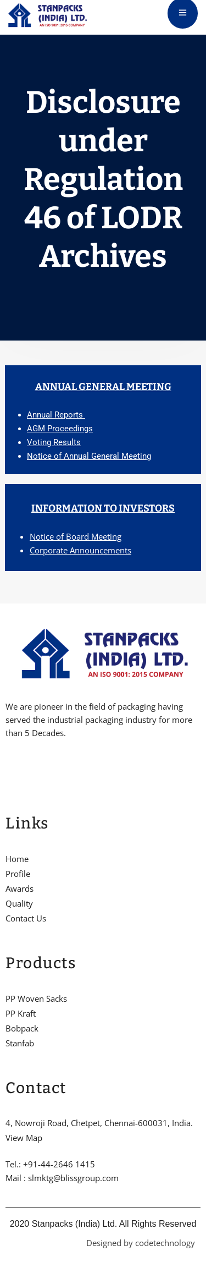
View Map (23, 1137)
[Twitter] (27, 767)
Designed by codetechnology (140, 1242)
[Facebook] (8, 767)
